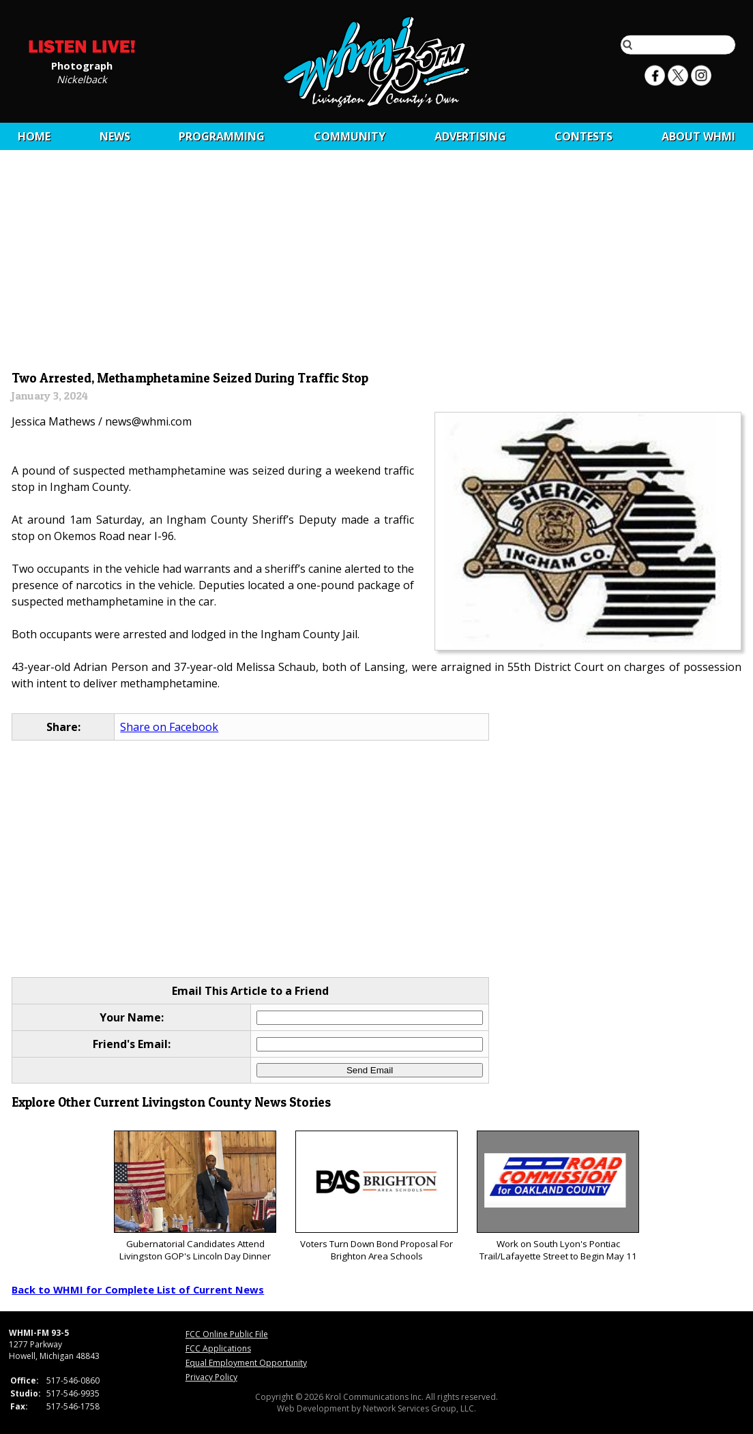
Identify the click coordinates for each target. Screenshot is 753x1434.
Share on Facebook (169, 726)
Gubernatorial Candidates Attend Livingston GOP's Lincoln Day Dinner (195, 1196)
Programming (222, 136)
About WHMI (698, 136)
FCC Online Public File (227, 1334)
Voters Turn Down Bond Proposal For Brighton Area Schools (376, 1196)
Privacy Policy (211, 1377)
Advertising (470, 136)
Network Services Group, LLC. (419, 1408)
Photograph (82, 65)
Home (34, 136)
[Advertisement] (376, 263)
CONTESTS (583, 136)
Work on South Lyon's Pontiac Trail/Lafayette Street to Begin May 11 (557, 1196)
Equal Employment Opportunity (246, 1363)
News (115, 136)
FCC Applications (218, 1348)
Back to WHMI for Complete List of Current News (138, 1289)
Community (349, 136)
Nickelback (82, 78)
